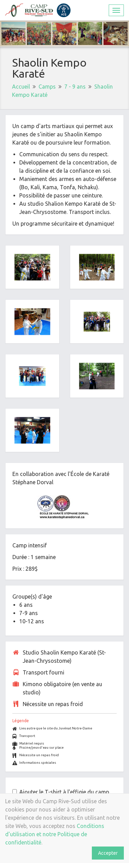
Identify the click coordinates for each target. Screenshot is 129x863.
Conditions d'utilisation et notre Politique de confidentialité (54, 834)
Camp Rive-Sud (38, 10)
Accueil (21, 86)
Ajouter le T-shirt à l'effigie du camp (64, 792)
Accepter (108, 853)
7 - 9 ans (75, 86)
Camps (47, 86)
